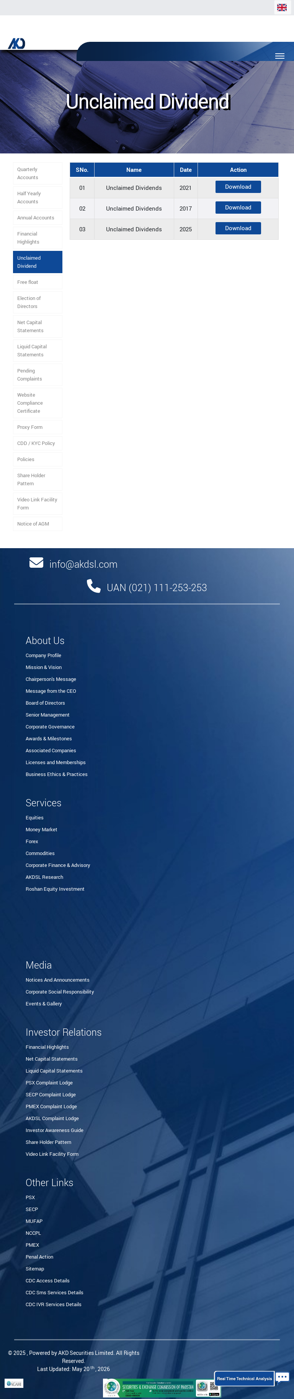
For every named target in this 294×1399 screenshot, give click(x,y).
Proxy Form (29, 426)
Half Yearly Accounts (29, 197)
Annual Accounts (35, 217)
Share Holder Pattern (31, 479)
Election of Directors (29, 302)
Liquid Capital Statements (32, 350)
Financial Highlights (28, 237)
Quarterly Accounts (27, 173)
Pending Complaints (29, 374)
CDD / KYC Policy (36, 443)
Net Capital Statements (30, 326)
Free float (27, 281)
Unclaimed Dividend (29, 261)
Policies (25, 459)
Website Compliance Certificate (30, 402)
